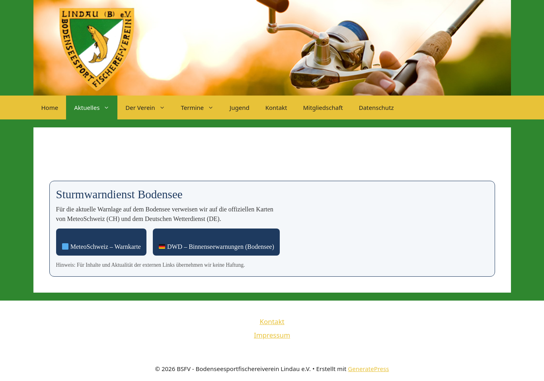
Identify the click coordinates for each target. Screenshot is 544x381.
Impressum (272, 335)
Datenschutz (376, 107)
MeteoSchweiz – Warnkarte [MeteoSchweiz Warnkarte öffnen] (101, 246)
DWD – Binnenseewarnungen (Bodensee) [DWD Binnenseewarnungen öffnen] (216, 246)
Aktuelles (95, 107)
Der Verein (149, 107)
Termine (201, 107)
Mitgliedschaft (323, 107)
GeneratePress (368, 369)
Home (49, 107)
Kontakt (276, 107)
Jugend (240, 107)
